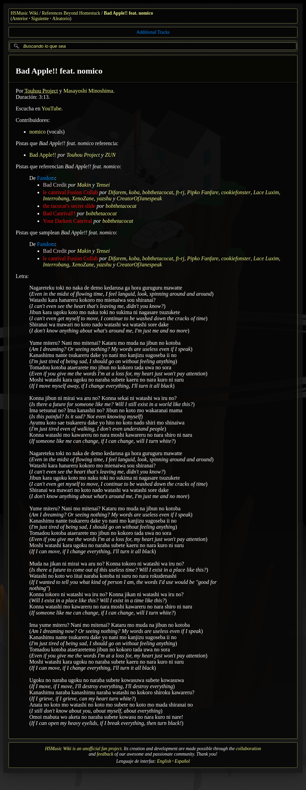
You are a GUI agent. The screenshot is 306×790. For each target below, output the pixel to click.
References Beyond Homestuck (71, 13)
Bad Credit (55, 185)
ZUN (110, 155)
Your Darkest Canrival (67, 221)
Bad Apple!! (42, 155)
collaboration (248, 748)
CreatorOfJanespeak (139, 198)
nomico (37, 132)
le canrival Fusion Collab (70, 192)
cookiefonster (235, 192)
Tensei (103, 185)
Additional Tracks (153, 32)
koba (134, 192)
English (164, 761)
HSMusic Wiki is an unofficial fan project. (84, 748)
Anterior (20, 18)
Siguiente (40, 18)
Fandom (46, 178)
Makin (84, 185)
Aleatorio (61, 18)
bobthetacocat (157, 192)
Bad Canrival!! (59, 213)
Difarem (117, 192)
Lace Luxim (266, 192)
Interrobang (56, 198)
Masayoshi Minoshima (88, 91)
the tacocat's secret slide (69, 206)
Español (182, 761)
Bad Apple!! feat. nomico (128, 13)
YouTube (51, 108)
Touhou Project (41, 91)
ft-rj (180, 192)
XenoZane (83, 198)
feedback (105, 754)
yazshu (104, 198)
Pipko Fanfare (202, 192)
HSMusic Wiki (24, 13)
